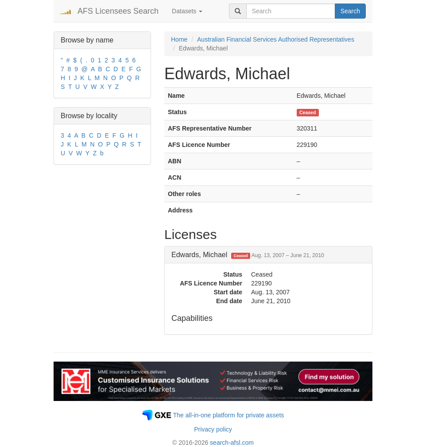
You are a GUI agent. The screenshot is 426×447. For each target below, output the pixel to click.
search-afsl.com (232, 442)
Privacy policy (213, 429)
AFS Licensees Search (118, 11)
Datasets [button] (187, 11)
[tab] (268, 255)
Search (350, 11)
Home (179, 39)
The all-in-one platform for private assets (228, 415)
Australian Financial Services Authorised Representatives (275, 39)
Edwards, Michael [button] (247, 254)
